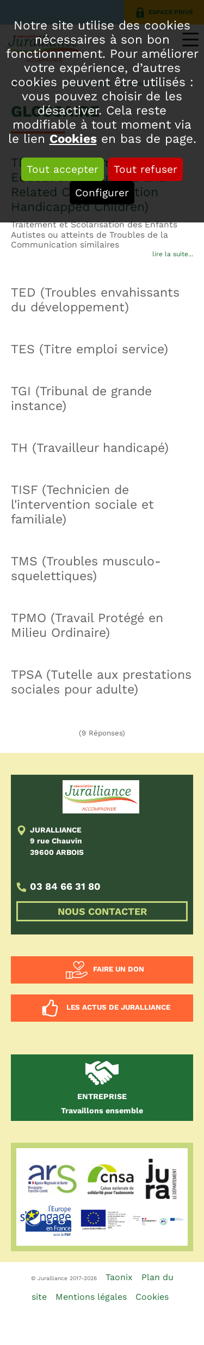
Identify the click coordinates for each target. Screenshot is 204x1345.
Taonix (119, 1277)
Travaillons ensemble (102, 1103)
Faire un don (118, 969)
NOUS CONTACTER (102, 911)
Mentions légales (91, 1297)
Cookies (73, 138)
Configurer (102, 192)
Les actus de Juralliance (118, 1007)
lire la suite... (172, 254)
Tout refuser (145, 169)
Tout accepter (62, 169)
